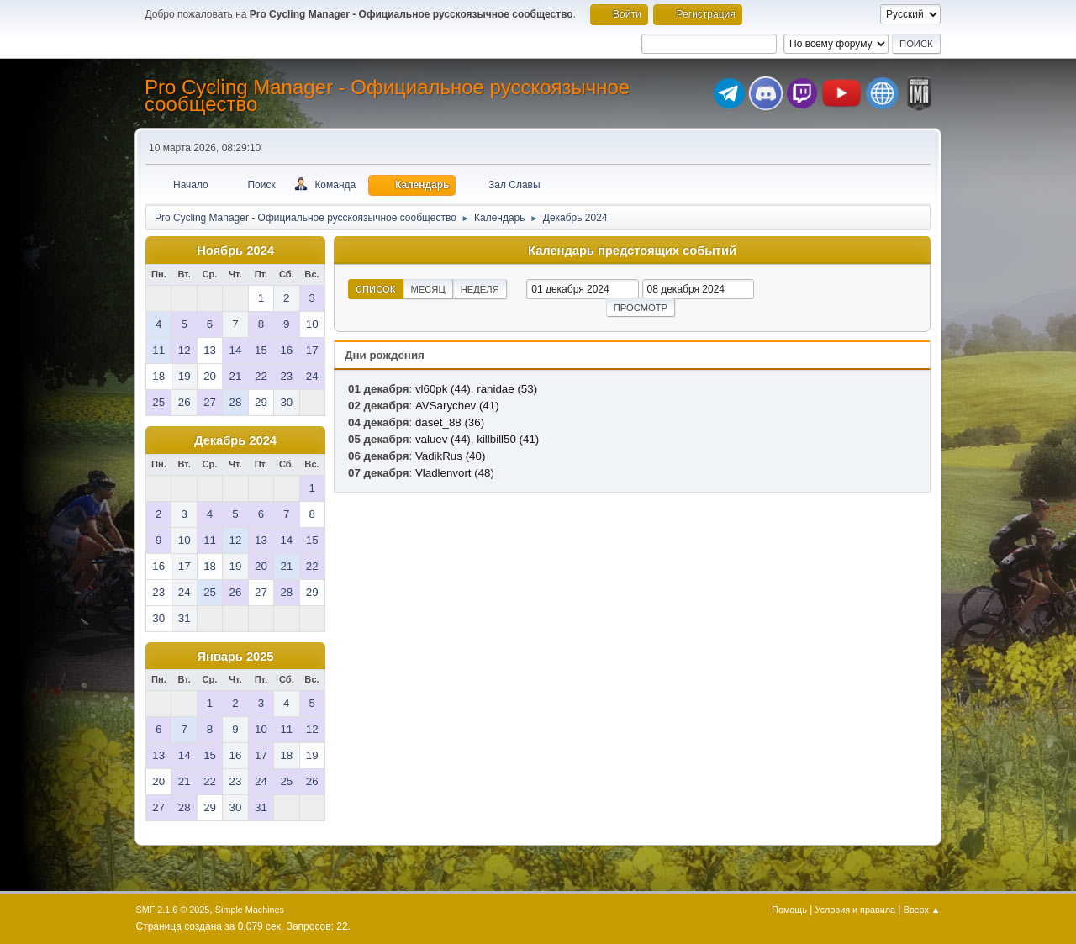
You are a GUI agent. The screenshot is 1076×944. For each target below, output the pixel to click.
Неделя (480, 289)
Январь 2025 (236, 656)
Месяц (428, 289)
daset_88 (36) (449, 422)
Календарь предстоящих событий (632, 250)
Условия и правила (855, 909)
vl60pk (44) (443, 388)
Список (376, 289)
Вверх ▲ (922, 909)
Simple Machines (249, 909)
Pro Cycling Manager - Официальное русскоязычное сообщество (387, 95)
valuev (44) (443, 439)
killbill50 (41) (508, 439)
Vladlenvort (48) (454, 473)
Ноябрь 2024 (235, 250)
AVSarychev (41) (457, 405)
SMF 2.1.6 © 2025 (173, 909)
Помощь (789, 909)
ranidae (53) (507, 388)
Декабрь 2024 (235, 440)
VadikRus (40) (450, 456)
